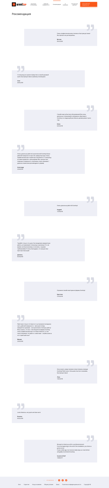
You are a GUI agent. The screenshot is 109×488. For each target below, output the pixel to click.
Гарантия (26, 484)
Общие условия (48, 484)
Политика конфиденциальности (71, 484)
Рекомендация (57, 4)
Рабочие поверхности (46, 4)
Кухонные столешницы (33, 4)
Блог (19, 484)
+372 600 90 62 (50, 480)
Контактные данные (74, 4)
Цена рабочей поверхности (86, 4)
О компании (65, 4)
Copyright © (87, 484)
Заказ (57, 484)
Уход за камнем (36, 484)
